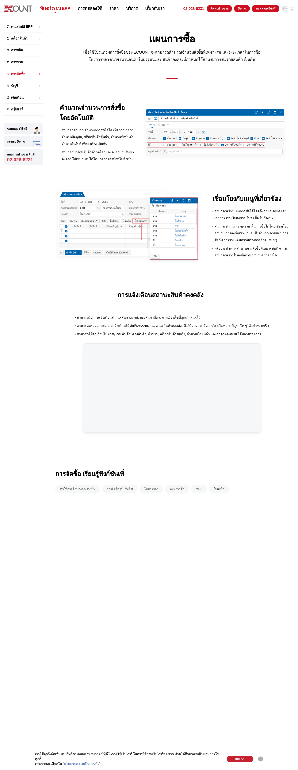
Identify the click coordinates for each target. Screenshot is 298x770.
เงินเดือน (17, 97)
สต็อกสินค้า (19, 38)
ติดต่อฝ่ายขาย (219, 8)
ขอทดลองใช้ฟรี (266, 8)
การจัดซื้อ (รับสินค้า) (120, 489)
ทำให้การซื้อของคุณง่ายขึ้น (77, 489)
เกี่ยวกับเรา (154, 8)
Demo (242, 8)
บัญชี (14, 86)
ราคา (113, 8)
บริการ (132, 8)
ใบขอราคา (151, 489)
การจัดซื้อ (18, 74)
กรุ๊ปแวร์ (17, 109)
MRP (199, 489)
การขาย (17, 62)
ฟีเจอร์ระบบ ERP (55, 8)
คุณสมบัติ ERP (21, 27)
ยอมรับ (240, 759)
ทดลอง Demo (16, 141)
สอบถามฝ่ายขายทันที (23, 158)
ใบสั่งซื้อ (219, 489)
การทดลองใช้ (90, 8)
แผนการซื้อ (177, 489)
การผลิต (17, 50)
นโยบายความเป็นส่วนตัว (81, 764)
